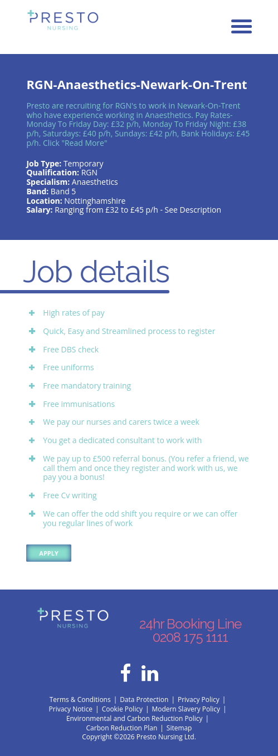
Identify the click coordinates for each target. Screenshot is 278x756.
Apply (48, 553)
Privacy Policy (199, 699)
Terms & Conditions (80, 699)
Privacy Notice (71, 709)
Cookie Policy (122, 709)
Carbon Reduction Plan (122, 728)
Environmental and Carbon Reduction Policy (134, 718)
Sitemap (179, 728)
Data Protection (144, 699)
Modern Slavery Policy (186, 709)
